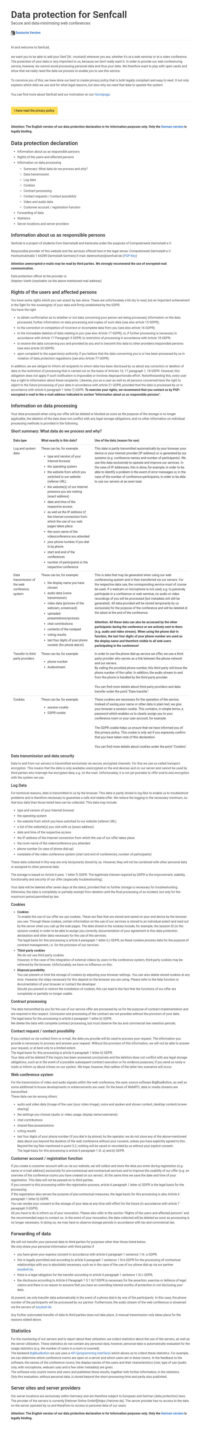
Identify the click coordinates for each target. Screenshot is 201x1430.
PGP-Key (130, 256)
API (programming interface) (91, 1353)
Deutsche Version (28, 33)
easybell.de (25, 1269)
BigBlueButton (39, 1353)
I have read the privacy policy (34, 110)
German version (172, 127)
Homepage (102, 94)
